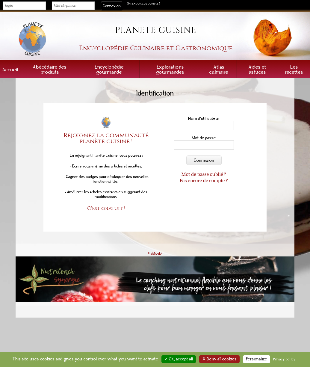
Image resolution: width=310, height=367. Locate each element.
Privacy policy (284, 359)
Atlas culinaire (218, 69)
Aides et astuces (257, 69)
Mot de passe (204, 138)
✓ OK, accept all (178, 359)
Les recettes (294, 69)
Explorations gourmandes (170, 69)
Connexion (204, 160)
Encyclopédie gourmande (109, 69)
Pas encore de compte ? (143, 3)
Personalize (256, 359)
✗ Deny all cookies (219, 359)
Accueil (10, 70)
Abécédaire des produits (49, 69)
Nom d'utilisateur (204, 118)
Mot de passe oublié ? (203, 174)
